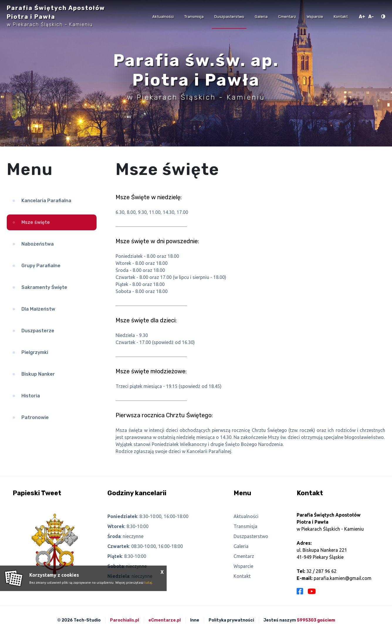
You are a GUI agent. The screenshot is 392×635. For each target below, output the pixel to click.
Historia (30, 396)
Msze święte (35, 222)
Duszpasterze (37, 330)
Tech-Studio (87, 620)
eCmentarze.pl (164, 620)
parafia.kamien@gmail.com (342, 578)
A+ (362, 16)
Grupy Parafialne (40, 265)
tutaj (148, 582)
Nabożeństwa (37, 244)
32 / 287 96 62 (321, 571)
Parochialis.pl (124, 620)
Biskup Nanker (38, 374)
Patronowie (35, 417)
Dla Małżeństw (38, 309)
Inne (194, 620)
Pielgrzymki (34, 352)
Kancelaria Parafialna (46, 200)
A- (371, 16)
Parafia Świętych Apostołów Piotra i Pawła (56, 15)
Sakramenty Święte (44, 287)
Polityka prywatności (231, 620)
